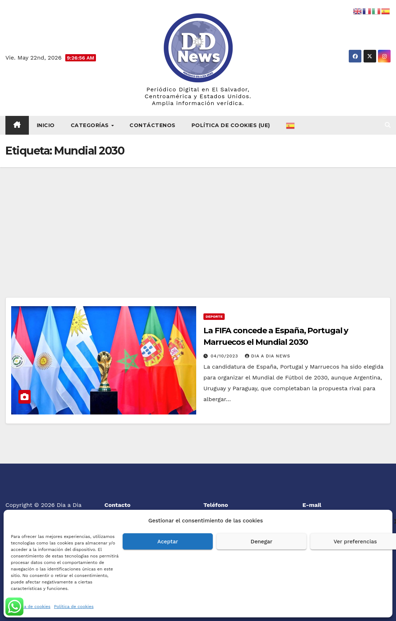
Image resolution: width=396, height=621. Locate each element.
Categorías (91, 125)
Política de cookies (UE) (231, 125)
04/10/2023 (225, 356)
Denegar (261, 541)
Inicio (46, 125)
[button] (388, 125)
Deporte (214, 316)
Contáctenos (152, 125)
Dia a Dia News (267, 356)
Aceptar (167, 541)
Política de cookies (30, 606)
